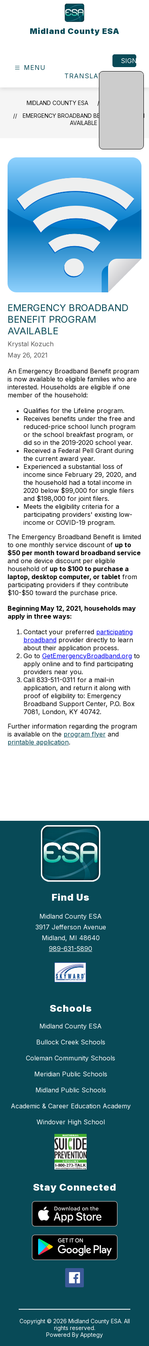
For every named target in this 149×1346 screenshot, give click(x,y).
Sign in (128, 61)
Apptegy (91, 1334)
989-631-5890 (70, 949)
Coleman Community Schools (70, 1058)
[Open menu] (29, 68)
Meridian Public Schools (70, 1074)
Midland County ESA (57, 102)
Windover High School (71, 1122)
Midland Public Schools (70, 1090)
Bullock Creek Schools (70, 1042)
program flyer (85, 734)
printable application (38, 742)
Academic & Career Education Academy (71, 1106)
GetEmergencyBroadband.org (87, 656)
